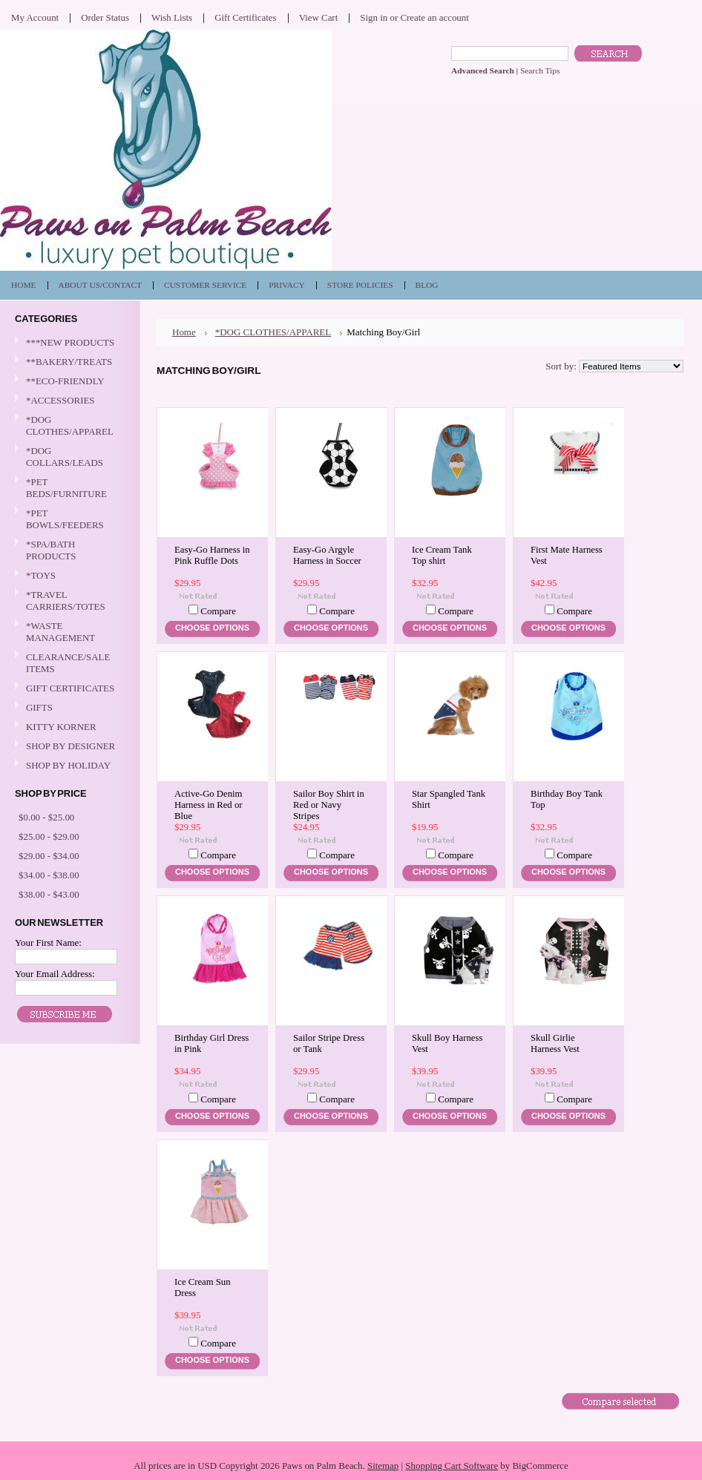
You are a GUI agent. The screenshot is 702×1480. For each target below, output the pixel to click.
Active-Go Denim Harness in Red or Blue (208, 805)
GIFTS (68, 708)
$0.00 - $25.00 (46, 817)
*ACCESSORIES (68, 401)
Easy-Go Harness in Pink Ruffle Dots (212, 555)
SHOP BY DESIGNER (68, 746)
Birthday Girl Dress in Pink (211, 1043)
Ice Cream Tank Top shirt (442, 555)
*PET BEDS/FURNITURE (68, 487)
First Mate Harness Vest (567, 555)
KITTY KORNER (61, 726)
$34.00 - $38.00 (49, 875)
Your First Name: (48, 942)
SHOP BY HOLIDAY (68, 766)
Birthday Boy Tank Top (567, 799)
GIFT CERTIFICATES (70, 688)
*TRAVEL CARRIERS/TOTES (68, 600)
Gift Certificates (245, 17)
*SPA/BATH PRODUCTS (51, 550)
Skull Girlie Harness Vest (555, 1043)
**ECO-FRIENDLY (65, 381)
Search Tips (540, 70)
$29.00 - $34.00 (49, 855)
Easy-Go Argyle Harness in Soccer (327, 555)
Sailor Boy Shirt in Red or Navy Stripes (328, 805)
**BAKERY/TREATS (68, 362)
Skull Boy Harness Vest (447, 1043)
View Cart (318, 17)
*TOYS (68, 576)
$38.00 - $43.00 (49, 894)
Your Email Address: (55, 973)
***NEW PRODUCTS (70, 342)
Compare (218, 610)
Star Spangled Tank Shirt (448, 799)
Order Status (105, 17)
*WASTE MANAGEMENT (68, 631)
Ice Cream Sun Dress (202, 1287)
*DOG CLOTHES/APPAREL (68, 425)
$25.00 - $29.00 (49, 836)
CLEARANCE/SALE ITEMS (68, 662)
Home (184, 332)
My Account (35, 17)
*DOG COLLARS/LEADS (68, 456)
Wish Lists (171, 17)
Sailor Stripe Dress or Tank (328, 1043)
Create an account (434, 17)
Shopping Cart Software (451, 1465)
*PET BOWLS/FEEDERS (68, 518)
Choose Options (212, 627)
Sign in (373, 17)
